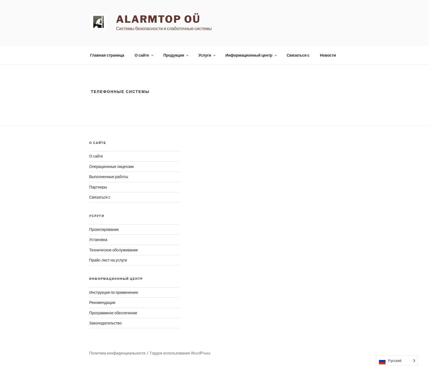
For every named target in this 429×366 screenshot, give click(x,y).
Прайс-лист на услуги (108, 260)
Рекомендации (102, 302)
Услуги (207, 55)
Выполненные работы (108, 176)
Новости (328, 55)
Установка (98, 239)
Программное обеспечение (113, 312)
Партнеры (98, 187)
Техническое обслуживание (113, 250)
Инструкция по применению (113, 292)
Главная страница (107, 55)
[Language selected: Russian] (397, 360)
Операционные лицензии (111, 166)
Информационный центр (251, 55)
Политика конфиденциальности (117, 353)
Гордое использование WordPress (180, 353)
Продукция (176, 55)
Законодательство (105, 323)
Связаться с (298, 55)
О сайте (144, 55)
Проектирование (104, 229)
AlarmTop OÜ (158, 19)
